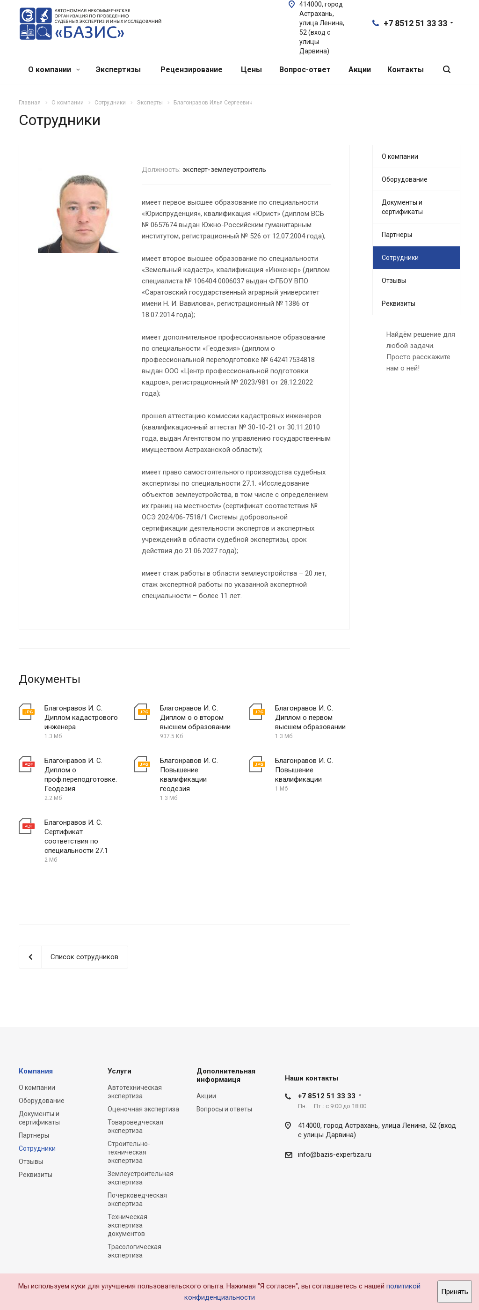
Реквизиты (398, 303)
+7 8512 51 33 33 (415, 23)
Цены (251, 69)
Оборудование (405, 179)
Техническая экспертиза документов (127, 1225)
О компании (54, 69)
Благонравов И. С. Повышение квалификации (304, 770)
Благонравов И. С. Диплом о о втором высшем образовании (195, 717)
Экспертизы (118, 69)
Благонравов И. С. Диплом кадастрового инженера (81, 717)
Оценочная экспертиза (143, 1109)
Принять (454, 1292)
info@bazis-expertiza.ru (334, 1154)
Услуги (119, 1071)
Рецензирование (191, 69)
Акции (359, 69)
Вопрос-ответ (305, 69)
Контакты (405, 69)
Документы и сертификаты (402, 207)
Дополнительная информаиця (225, 1075)
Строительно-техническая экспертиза (129, 1152)
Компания (36, 1071)
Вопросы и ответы (224, 1109)
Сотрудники (400, 257)
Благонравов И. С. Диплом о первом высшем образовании (310, 717)
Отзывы (394, 280)
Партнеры (397, 234)
